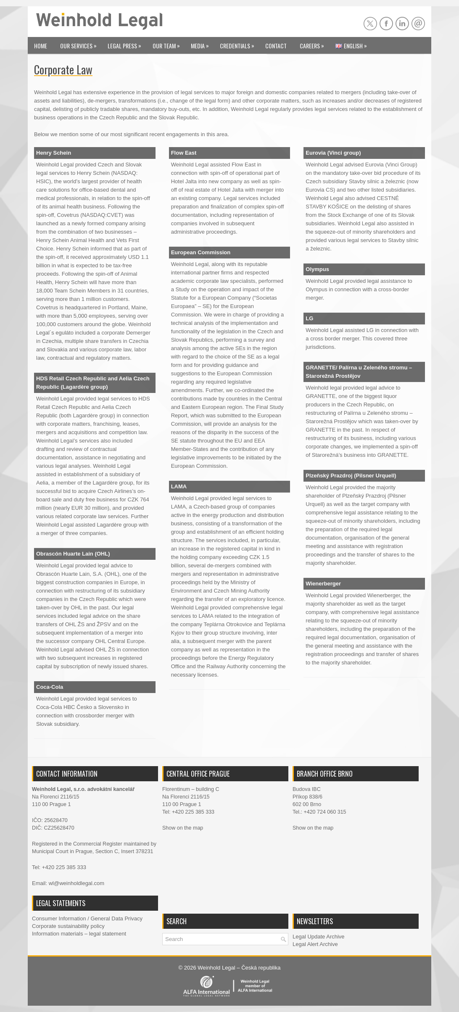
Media (202, 43)
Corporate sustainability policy (68, 926)
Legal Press (126, 43)
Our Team (168, 43)
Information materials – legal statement (79, 933)
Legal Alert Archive (315, 944)
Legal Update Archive (319, 936)
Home (40, 45)
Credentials (239, 43)
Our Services (80, 43)
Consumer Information (59, 918)
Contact (276, 45)
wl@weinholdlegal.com (76, 883)
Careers (314, 43)
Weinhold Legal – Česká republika (239, 968)
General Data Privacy (116, 918)
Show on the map (182, 828)
